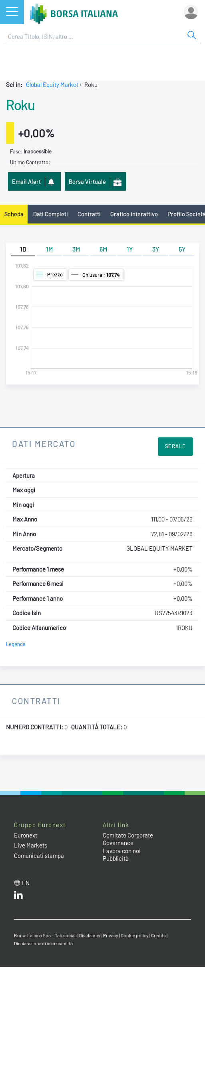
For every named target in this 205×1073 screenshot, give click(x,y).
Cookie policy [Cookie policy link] (135, 935)
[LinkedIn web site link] (18, 896)
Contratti (89, 213)
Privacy (110, 935)
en (26, 882)
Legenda (16, 644)
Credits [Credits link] (158, 935)
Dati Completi (50, 213)
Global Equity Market (52, 84)
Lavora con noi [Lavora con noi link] (122, 850)
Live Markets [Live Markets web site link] (30, 845)
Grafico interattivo (134, 213)
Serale (175, 446)
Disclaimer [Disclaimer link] (90, 935)
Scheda (14, 213)
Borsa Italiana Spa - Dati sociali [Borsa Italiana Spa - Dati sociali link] (45, 935)
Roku (20, 104)
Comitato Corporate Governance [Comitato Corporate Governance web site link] (128, 839)
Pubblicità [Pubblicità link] (116, 858)
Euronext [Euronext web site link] (25, 835)
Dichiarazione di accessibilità (43, 943)
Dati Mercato (44, 444)
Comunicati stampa (39, 855)
